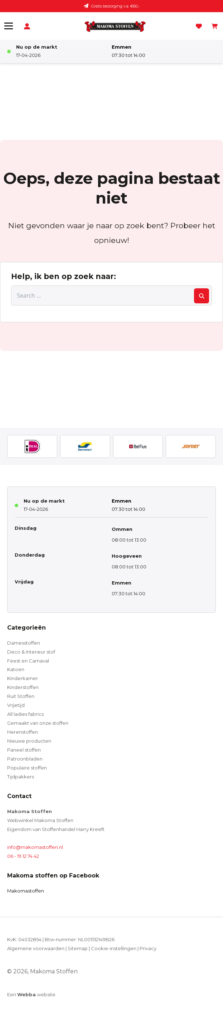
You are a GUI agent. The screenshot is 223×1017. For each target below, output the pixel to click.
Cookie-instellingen (113, 948)
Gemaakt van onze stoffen (37, 723)
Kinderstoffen (23, 687)
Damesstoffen (23, 643)
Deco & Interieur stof (31, 652)
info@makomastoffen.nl (35, 847)
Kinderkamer (22, 678)
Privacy (148, 948)
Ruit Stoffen (20, 696)
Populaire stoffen (27, 768)
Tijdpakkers (20, 776)
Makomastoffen (25, 891)
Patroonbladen (25, 759)
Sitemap (78, 948)
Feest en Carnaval (28, 661)
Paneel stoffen (24, 750)
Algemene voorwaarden (35, 948)
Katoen (15, 669)
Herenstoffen (22, 732)
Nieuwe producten (29, 741)
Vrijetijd (16, 705)
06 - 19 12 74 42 (23, 856)
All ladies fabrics (25, 714)
